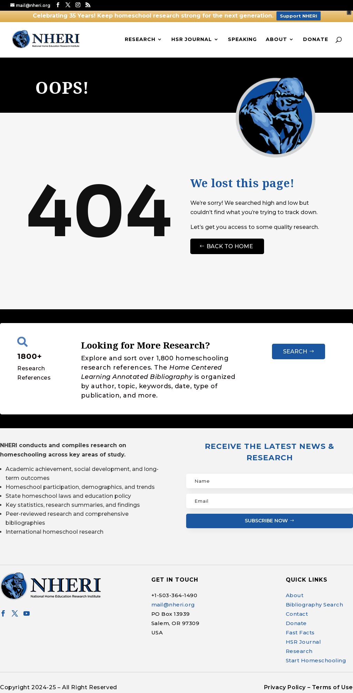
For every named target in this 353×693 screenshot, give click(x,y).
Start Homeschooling (316, 660)
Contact (297, 614)
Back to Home (229, 246)
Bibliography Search (314, 604)
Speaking (242, 39)
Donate (315, 39)
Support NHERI (298, 16)
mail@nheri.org (173, 604)
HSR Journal (191, 39)
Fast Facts (300, 632)
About (276, 39)
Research (140, 39)
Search (295, 351)
